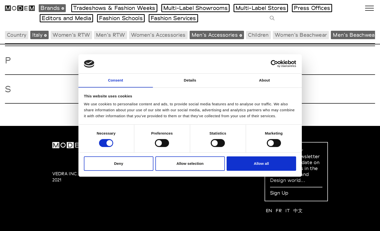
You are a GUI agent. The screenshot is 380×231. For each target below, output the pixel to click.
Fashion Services (173, 18)
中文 (298, 210)
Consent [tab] (115, 80)
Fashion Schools (121, 18)
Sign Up (279, 193)
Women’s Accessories (158, 35)
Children (258, 35)
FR (279, 210)
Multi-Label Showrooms (195, 8)
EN (269, 210)
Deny (118, 164)
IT (287, 210)
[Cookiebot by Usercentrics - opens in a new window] (274, 63)
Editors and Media (66, 18)
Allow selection (190, 164)
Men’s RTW (110, 35)
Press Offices (312, 8)
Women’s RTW (71, 35)
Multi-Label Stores (261, 8)
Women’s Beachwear (301, 35)
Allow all (261, 164)
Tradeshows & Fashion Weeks (114, 8)
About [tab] (264, 80)
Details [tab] (190, 80)
